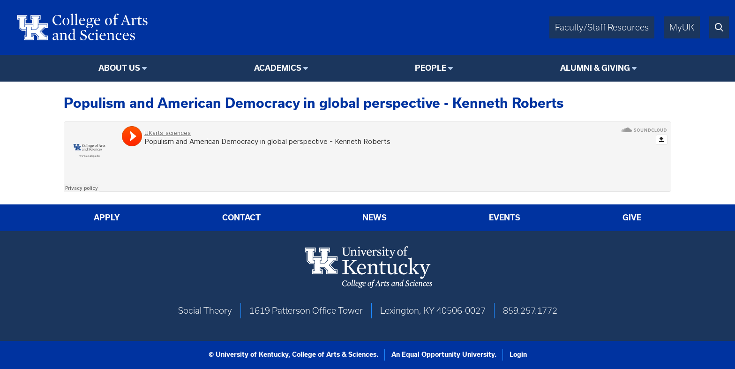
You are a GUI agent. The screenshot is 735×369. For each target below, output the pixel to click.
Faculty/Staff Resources (602, 27)
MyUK (681, 27)
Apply (107, 217)
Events (504, 217)
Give (631, 217)
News (374, 217)
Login (518, 354)
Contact (241, 217)
